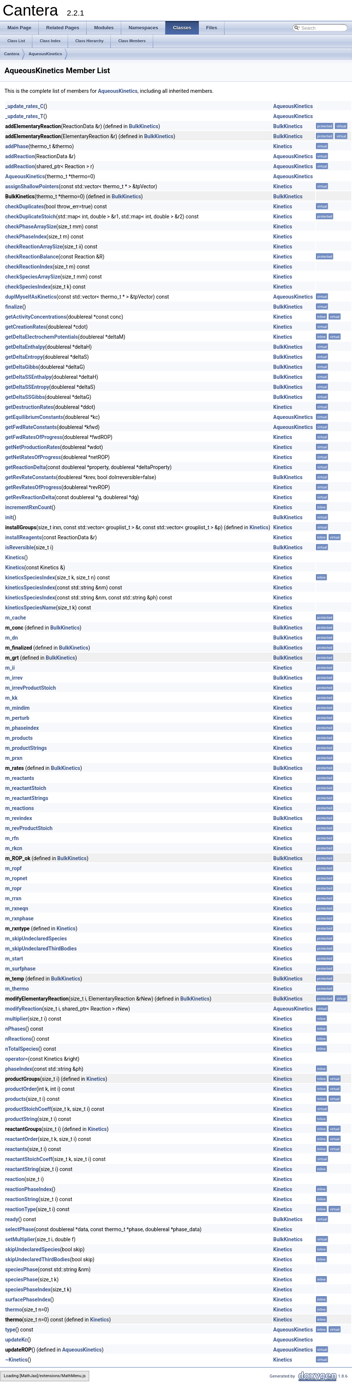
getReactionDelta (25, 467)
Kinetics (282, 146)
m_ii (10, 668)
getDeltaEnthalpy (25, 347)
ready (11, 1219)
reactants (16, 1149)
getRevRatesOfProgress (33, 487)
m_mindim (17, 708)
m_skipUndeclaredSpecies (36, 939)
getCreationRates (25, 327)
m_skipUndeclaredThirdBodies (41, 949)
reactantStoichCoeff (28, 1159)
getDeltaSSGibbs (25, 397)
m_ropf (13, 868)
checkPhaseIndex (25, 237)
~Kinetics (16, 1360)
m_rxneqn (16, 908)
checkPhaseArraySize (30, 227)
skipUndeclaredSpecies (32, 1249)
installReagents (23, 537)
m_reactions (19, 808)
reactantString (22, 1169)
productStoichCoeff (28, 1109)
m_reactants (19, 778)
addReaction (20, 156)
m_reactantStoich (25, 788)
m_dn (11, 638)
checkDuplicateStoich (30, 217)
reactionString (22, 1199)
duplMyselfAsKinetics (30, 297)
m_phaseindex (22, 728)
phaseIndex (18, 1069)
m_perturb (17, 718)
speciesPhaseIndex (28, 1289)
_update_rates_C (24, 106)
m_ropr (13, 888)
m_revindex (18, 818)
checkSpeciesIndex (28, 287)
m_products (19, 738)
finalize (13, 307)
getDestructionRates (29, 407)
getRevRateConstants (30, 477)
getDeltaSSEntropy (27, 387)
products (15, 1099)
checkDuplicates (24, 206)
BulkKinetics (143, 126)
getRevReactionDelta (29, 497)
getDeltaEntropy (24, 357)
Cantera (11, 54)
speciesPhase (21, 1269)
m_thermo (17, 989)
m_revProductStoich (28, 828)
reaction (15, 1179)
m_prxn (13, 758)
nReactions (18, 1039)
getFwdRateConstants (31, 427)
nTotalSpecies (21, 1049)
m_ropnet (16, 878)
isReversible (19, 547)
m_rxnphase (19, 918)
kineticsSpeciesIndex (30, 578)
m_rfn (12, 838)
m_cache (15, 618)
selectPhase (19, 1229)
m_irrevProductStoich (30, 688)
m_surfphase (20, 969)
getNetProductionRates (32, 447)
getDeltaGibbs (21, 367)
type (10, 1330)
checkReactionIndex (28, 267)
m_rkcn (13, 848)
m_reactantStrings (26, 798)
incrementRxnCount (28, 507)
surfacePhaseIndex (27, 1300)
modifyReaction (23, 1009)
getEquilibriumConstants (34, 417)
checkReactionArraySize (33, 247)
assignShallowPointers (32, 186)
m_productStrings (26, 748)
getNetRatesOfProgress (33, 457)
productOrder (20, 1089)
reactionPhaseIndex (28, 1189)
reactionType (20, 1209)
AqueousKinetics (45, 54)
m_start (14, 959)
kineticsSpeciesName (30, 608)
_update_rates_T (24, 116)
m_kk (11, 698)
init (9, 517)
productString (21, 1119)
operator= (16, 1059)
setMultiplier (20, 1239)
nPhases (15, 1029)
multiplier (16, 1019)
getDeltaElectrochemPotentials (41, 337)
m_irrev (14, 678)
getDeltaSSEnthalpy (28, 377)
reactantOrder (21, 1139)
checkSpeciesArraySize (32, 277)
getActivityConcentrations (35, 317)
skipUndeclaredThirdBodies (37, 1259)
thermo (13, 1310)
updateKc (16, 1340)
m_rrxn (13, 898)
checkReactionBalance (31, 257)
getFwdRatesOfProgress (33, 437)
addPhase (16, 146)
